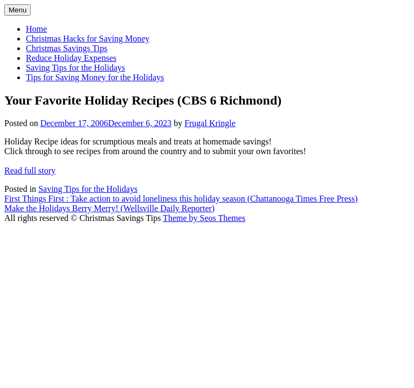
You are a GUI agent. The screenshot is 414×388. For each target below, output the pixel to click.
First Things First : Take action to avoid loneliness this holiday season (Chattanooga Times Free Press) (181, 198)
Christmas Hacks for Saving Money (87, 38)
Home (36, 28)
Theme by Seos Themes (204, 218)
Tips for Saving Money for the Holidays (95, 77)
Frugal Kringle (210, 123)
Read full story (30, 170)
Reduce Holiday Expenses (71, 58)
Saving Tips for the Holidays (75, 67)
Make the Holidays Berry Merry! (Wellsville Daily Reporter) (109, 208)
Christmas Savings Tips (66, 48)
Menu (17, 10)
